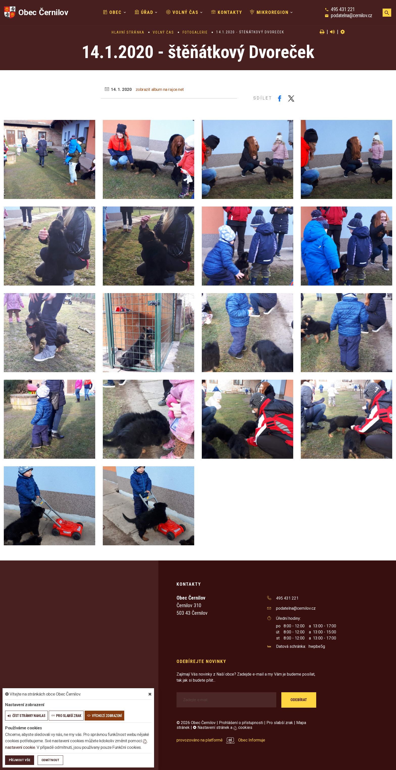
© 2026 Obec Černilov (196, 722)
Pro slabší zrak (279, 722)
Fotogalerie (195, 32)
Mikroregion (269, 12)
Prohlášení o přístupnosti (241, 722)
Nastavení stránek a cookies (222, 727)
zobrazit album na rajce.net (160, 89)
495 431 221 (343, 9)
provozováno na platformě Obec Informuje (221, 740)
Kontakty (226, 12)
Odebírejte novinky (201, 661)
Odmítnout (50, 760)
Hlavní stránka (128, 32)
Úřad (144, 12)
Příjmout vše (19, 760)
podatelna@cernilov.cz (351, 15)
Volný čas (182, 12)
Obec (112, 12)
